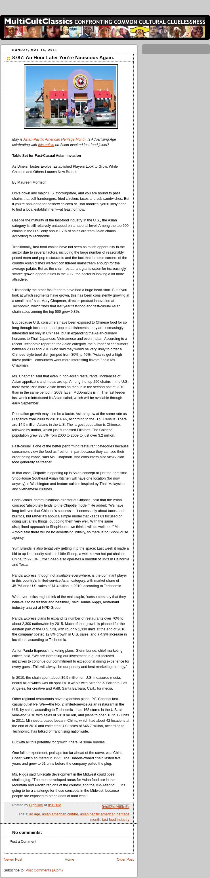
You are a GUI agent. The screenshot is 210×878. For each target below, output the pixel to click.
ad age (34, 814)
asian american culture (60, 814)
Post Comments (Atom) (44, 870)
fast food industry (115, 820)
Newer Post (13, 859)
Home (69, 859)
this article (46, 145)
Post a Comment (23, 842)
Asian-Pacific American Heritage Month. (54, 139)
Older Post (125, 859)
